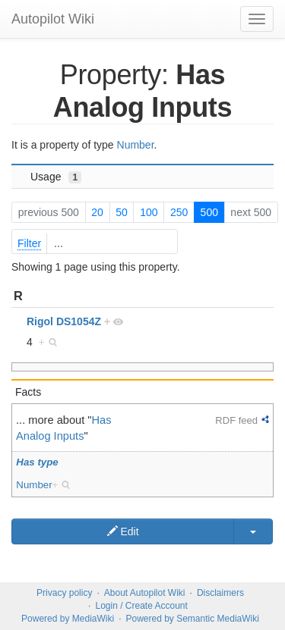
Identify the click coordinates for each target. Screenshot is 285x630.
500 (209, 212)
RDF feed (236, 420)
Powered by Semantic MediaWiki (191, 618)
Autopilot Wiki (52, 19)
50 (122, 212)
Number (135, 145)
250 (179, 212)
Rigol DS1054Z (64, 321)
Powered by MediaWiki (67, 618)
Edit (123, 531)
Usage (55, 177)
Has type (37, 462)
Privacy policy (64, 593)
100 (148, 212)
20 (97, 212)
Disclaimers (220, 593)
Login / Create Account (141, 605)
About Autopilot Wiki (144, 593)
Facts (28, 392)
